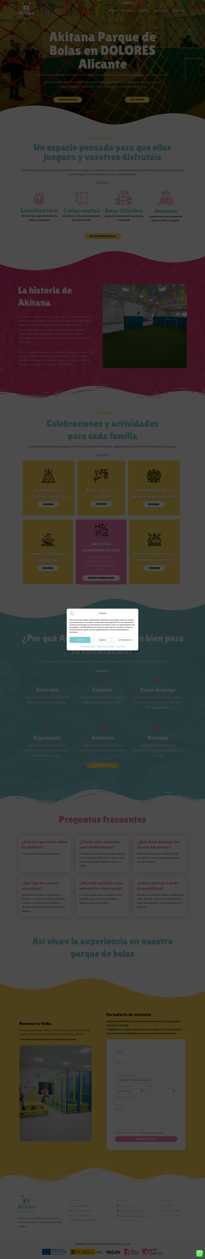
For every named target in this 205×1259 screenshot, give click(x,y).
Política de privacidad (106, 646)
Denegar (102, 640)
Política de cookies (88, 646)
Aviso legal (120, 646)
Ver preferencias (125, 640)
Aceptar (80, 640)
